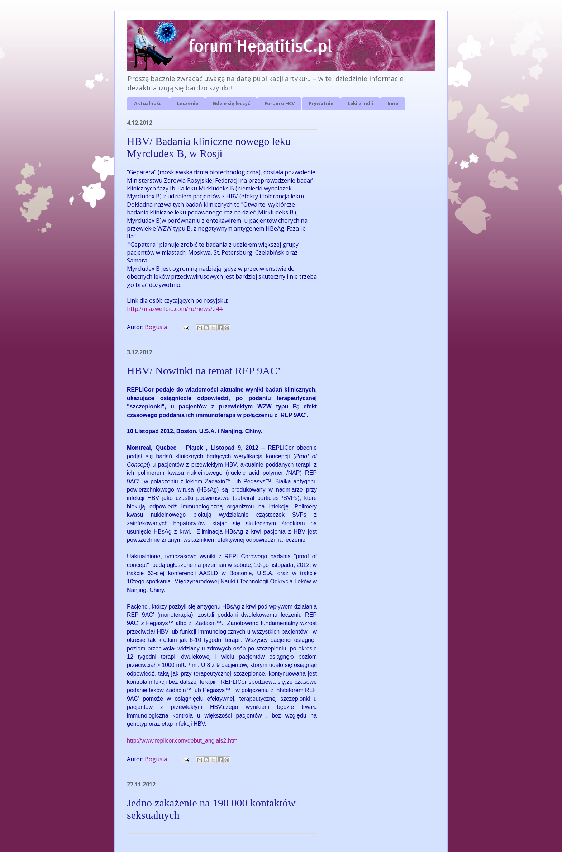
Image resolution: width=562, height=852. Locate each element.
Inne (392, 103)
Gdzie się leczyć (231, 103)
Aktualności (148, 103)
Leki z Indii (360, 103)
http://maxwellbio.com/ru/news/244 (174, 309)
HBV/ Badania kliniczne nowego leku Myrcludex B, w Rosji (209, 147)
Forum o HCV (280, 103)
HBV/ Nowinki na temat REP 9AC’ (204, 371)
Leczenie (187, 103)
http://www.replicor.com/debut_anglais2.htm (182, 741)
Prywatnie (321, 103)
